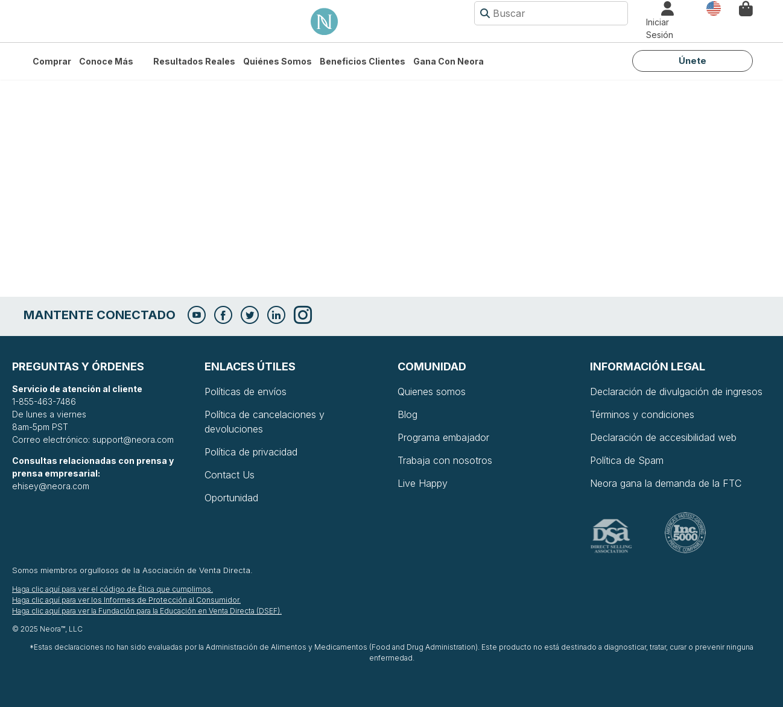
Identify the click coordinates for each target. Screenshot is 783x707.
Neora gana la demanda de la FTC (665, 483)
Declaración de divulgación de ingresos (676, 391)
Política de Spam (627, 460)
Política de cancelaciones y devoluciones (264, 421)
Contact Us (229, 475)
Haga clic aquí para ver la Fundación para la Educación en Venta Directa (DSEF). (147, 610)
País (713, 7)
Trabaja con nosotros (445, 460)
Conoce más (106, 61)
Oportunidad (231, 498)
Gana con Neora (448, 61)
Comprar (52, 61)
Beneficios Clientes (362, 61)
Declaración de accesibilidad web (663, 437)
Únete (692, 60)
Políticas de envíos (245, 391)
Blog (407, 414)
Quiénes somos (277, 61)
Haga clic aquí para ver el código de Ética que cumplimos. (112, 589)
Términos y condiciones (642, 414)
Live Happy (423, 483)
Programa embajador (443, 437)
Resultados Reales (194, 61)
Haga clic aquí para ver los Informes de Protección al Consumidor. (126, 599)
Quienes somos (432, 391)
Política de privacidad (250, 452)
